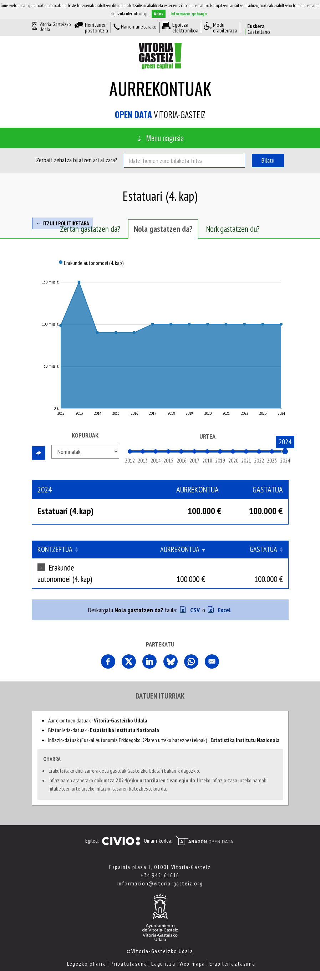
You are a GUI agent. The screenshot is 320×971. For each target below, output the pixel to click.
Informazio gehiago (189, 14)
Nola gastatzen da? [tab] (163, 229)
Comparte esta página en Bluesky (170, 650)
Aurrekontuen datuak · (97, 708)
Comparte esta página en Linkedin (149, 650)
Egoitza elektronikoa (185, 27)
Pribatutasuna (129, 952)
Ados (158, 14)
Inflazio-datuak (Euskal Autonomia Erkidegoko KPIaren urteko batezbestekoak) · (164, 728)
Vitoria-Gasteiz (160, 114)
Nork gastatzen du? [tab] (233, 229)
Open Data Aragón (204, 829)
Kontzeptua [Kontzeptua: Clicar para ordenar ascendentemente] (54, 549)
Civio (121, 829)
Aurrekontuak (160, 88)
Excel (223, 598)
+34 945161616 (160, 863)
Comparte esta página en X (129, 650)
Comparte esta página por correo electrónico (212, 650)
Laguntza (163, 952)
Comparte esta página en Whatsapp (191, 650)
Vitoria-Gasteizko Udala (55, 27)
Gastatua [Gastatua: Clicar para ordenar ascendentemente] (263, 549)
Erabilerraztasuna (232, 952)
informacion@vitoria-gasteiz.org (160, 871)
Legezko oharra (86, 952)
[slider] (285, 451)
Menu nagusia (165, 138)
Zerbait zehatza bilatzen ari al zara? (76, 160)
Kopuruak (85, 435)
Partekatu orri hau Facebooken (108, 650)
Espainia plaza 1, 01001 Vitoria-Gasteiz (159, 855)
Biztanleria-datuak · (103, 718)
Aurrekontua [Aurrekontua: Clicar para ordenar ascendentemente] (206, 549)
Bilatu (267, 160)
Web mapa (192, 952)
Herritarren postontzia (96, 27)
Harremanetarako (139, 27)
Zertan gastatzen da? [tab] (90, 229)
